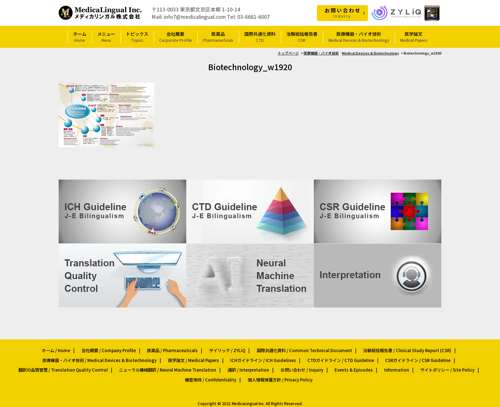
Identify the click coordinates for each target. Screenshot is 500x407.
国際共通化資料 (260, 36)
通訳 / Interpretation (251, 363)
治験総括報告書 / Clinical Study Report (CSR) (397, 348)
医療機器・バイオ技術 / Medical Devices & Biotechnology (107, 356)
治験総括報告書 (302, 36)
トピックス (137, 36)
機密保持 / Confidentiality (212, 371)
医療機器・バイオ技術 (358, 36)
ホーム (79, 36)
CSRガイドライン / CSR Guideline (409, 356)
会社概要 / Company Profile (114, 348)
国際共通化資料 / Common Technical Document (298, 348)
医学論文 (413, 36)
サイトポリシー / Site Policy (435, 363)
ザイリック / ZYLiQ (225, 348)
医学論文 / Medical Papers (196, 356)
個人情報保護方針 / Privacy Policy (278, 371)
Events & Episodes (349, 363)
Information (388, 363)
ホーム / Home (66, 348)
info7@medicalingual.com (195, 16)
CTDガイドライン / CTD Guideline (336, 356)
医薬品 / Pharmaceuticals (174, 348)
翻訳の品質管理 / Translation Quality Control (75, 363)
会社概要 (175, 36)
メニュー (106, 36)
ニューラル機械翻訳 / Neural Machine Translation (175, 363)
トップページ (288, 52)
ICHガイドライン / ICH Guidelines (262, 356)
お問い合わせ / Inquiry (301, 363)
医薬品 (218, 36)
